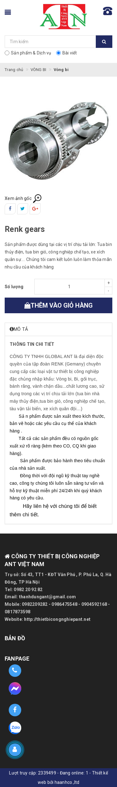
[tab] (58, 329)
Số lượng (14, 286)
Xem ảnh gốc (23, 198)
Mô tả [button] (19, 329)
